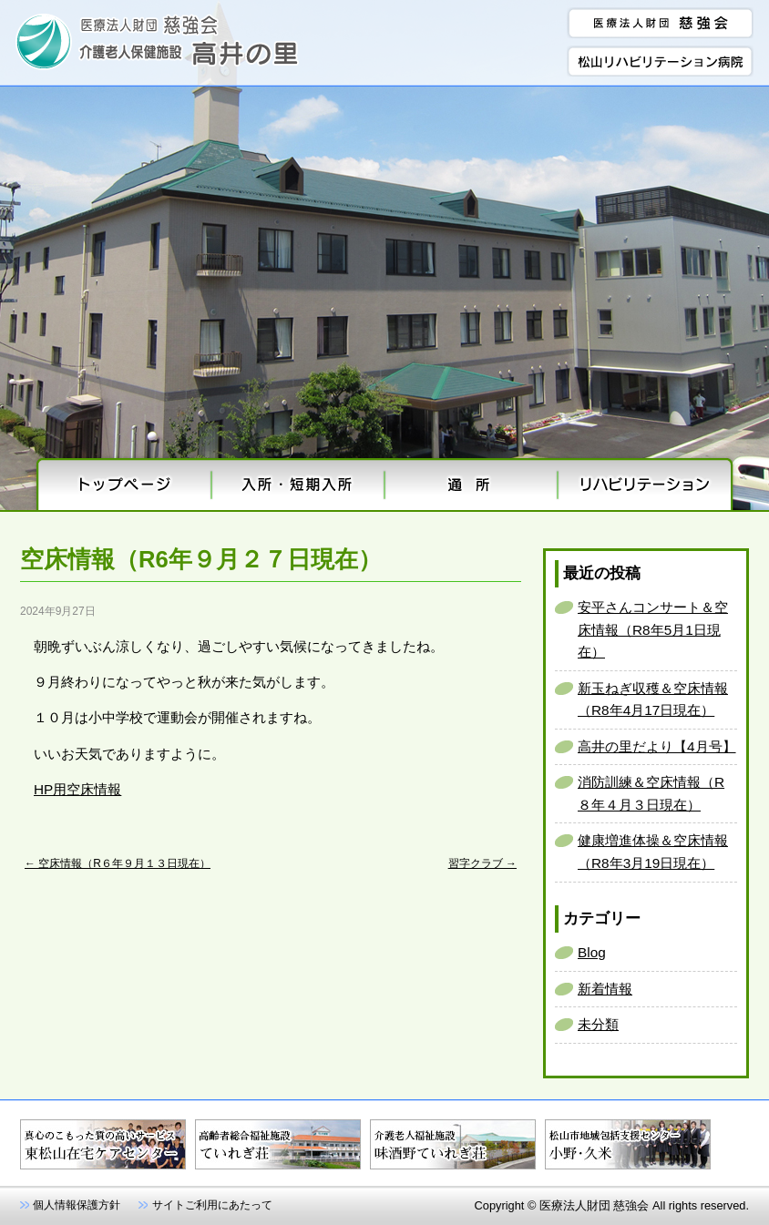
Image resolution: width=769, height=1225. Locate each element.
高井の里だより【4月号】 (657, 746)
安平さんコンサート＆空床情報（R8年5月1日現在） (653, 629)
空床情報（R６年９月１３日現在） (117, 863)
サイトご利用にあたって (212, 1205)
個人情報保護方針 (76, 1205)
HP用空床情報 (77, 789)
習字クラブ (482, 863)
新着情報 (605, 988)
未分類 (598, 1024)
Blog (592, 952)
